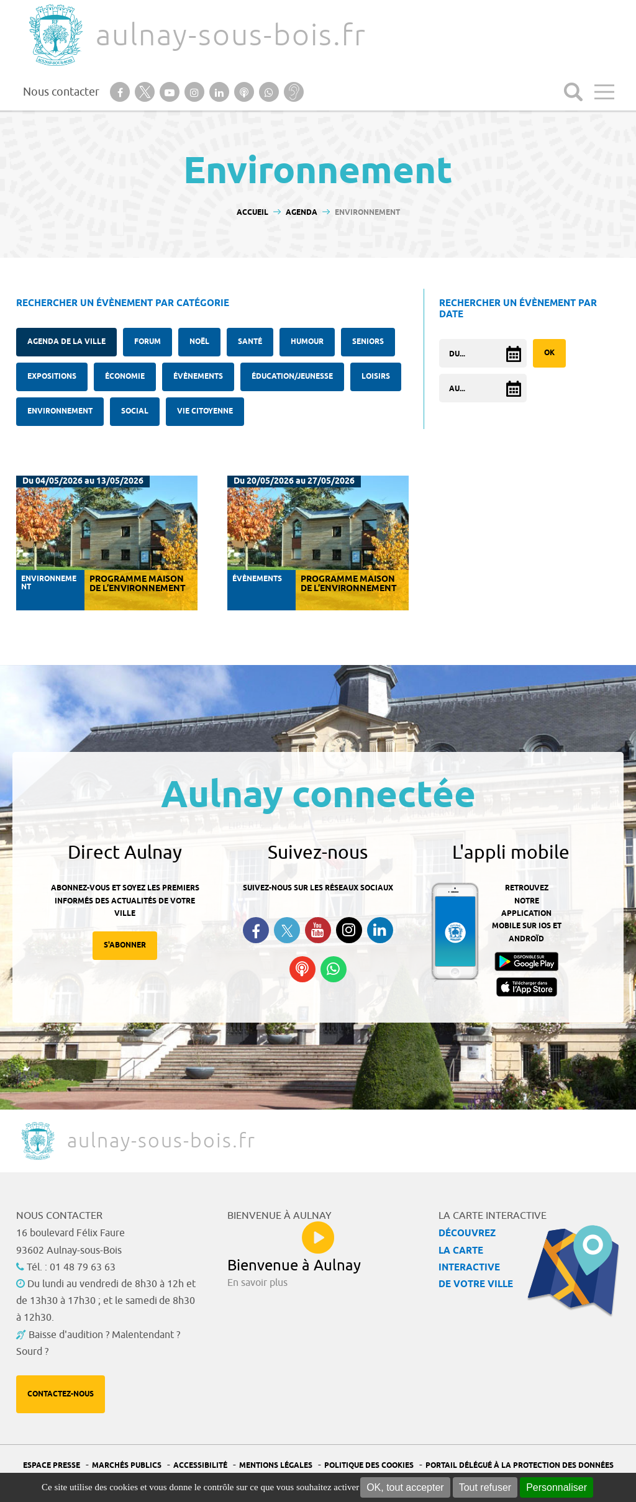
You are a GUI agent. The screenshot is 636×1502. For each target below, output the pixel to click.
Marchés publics (126, 1465)
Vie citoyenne (205, 411)
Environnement (60, 411)
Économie (125, 376)
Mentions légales (275, 1465)
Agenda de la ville (66, 342)
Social (134, 411)
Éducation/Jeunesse (292, 376)
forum (147, 342)
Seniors (368, 342)
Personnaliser (556, 1487)
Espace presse (51, 1465)
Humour (307, 342)
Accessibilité (200, 1465)
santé (250, 342)
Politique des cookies (369, 1465)
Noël (199, 342)
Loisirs (375, 376)
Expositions (51, 376)
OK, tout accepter (405, 1487)
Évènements (198, 376)
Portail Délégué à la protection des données (519, 1465)
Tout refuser (485, 1487)
